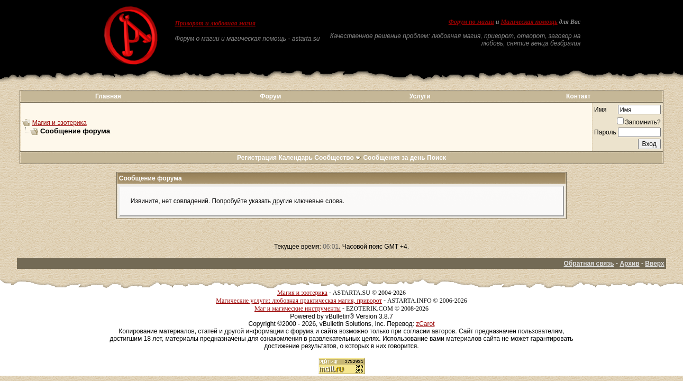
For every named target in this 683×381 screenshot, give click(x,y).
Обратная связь (589, 263)
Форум (270, 96)
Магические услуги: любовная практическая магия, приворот (299, 300)
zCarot (425, 324)
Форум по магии (471, 21)
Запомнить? (639, 122)
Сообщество (337, 157)
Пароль (605, 132)
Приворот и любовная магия (215, 23)
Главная (108, 96)
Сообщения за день (394, 157)
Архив (629, 263)
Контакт (578, 96)
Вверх (654, 263)
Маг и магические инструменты (297, 308)
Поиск (436, 157)
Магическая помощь (528, 21)
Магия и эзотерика (59, 122)
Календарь (295, 157)
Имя (600, 109)
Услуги (420, 96)
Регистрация (257, 157)
